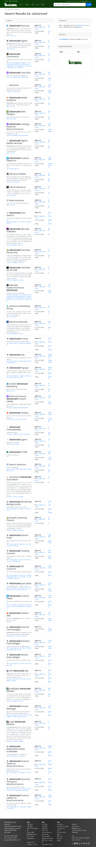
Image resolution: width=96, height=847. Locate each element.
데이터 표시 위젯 (24, 588)
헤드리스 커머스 (12, 299)
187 (49, 228)
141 (49, 146)
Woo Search (15, 214)
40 (49, 445)
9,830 (49, 558)
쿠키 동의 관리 (10, 377)
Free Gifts (20, 72)
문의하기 (59, 838)
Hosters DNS (17, 614)
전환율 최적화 (9, 66)
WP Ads (18, 670)
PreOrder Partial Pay (18, 251)
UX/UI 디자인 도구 (14, 577)
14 (48, 113)
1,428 (49, 85)
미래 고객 (45, 830)
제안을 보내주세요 (81, 25)
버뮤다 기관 (13, 35)
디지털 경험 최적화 (16, 561)
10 (48, 48)
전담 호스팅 (18, 419)
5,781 (49, 550)
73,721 (50, 418)
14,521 (49, 629)
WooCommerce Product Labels (16, 399)
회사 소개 (60, 836)
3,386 (49, 797)
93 (49, 466)
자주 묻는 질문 (61, 832)
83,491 (50, 755)
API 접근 (74, 824)
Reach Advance (17, 464)
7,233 (49, 457)
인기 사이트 (30, 836)
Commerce (13, 55)
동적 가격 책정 (23, 789)
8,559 (49, 414)
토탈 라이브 (38, 25)
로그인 (6, 1)
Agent (18, 439)
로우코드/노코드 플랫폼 (16, 606)
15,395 (50, 746)
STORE (18, 452)
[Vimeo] (84, 843)
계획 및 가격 (30, 842)
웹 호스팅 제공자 (10, 419)
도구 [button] (20, 4)
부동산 (17, 444)
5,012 (49, 402)
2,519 (49, 706)
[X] (73, 843)
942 (49, 585)
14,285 (50, 764)
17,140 (49, 216)
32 (49, 192)
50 (49, 181)
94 (49, 464)
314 (49, 432)
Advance (14, 85)
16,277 (50, 575)
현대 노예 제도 (76, 840)
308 (49, 434)
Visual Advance (17, 187)
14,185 (49, 158)
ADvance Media (17, 173)
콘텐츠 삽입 (22, 343)
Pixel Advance (16, 200)
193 (49, 25)
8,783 (49, 566)
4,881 (49, 159)
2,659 (49, 620)
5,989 (49, 782)
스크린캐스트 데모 (47, 844)
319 (49, 117)
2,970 (49, 583)
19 (48, 40)
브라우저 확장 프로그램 (79, 830)
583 (49, 707)
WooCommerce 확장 (23, 77)
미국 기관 (12, 49)
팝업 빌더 (22, 376)
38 (49, 729)
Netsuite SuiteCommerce (15, 288)
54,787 (50, 163)
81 (48, 249)
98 (49, 179)
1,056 (49, 92)
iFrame (18, 338)
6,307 (49, 595)
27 (49, 517)
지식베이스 (60, 824)
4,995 (49, 542)
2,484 (49, 91)
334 (49, 398)
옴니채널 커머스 (12, 67)
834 (49, 453)
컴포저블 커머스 (27, 64)
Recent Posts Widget (17, 656)
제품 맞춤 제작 (23, 772)
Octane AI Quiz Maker (18, 478)
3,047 (49, 568)
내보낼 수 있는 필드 (63, 826)
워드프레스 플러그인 (14, 169)
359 (49, 72)
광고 (7, 456)
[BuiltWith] (10, 4)
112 (49, 103)
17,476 (50, 342)
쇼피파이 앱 (20, 245)
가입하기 (29, 844)
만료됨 (36, 33)
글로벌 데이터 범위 (47, 838)
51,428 (50, 349)
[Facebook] (77, 843)
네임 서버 (8, 622)
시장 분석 (45, 826)
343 (49, 690)
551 (49, 614)
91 (48, 61)
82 (49, 33)
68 (49, 696)
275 (49, 31)
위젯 (7, 169)
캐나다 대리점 (13, 316)
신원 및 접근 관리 (24, 715)
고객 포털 (14, 716)
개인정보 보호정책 (84, 838)
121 (49, 323)
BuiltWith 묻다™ (32, 834)
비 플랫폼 (14, 77)
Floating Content (17, 552)
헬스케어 (17, 182)
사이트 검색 (22, 222)
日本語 (83, 1)
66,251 (50, 354)
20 (49, 55)
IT (73, 1)
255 (49, 321)
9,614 (49, 589)
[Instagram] (88, 843)
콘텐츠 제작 (16, 578)
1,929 (49, 290)
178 (49, 59)
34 (49, 206)
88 (49, 140)
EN (67, 1)
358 (49, 125)
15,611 (49, 556)
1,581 (49, 552)
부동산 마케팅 (23, 469)
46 (49, 727)
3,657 (49, 403)
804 (49, 537)
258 (49, 327)
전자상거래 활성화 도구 (19, 66)
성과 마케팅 (13, 680)
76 (49, 27)
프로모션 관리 (11, 790)
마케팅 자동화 (23, 361)
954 (49, 694)
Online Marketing (17, 385)
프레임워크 (9, 91)
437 (49, 286)
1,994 (49, 654)
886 (49, 688)
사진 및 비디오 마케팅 (16, 589)
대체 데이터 (45, 834)
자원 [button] (42, 4)
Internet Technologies (17, 628)
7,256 (49, 641)
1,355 (49, 396)
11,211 (49, 505)
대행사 (8, 35)
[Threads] (82, 843)
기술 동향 (30, 826)
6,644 (49, 591)
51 (48, 230)
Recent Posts (17, 536)
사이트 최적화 (22, 679)
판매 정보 (45, 828)
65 (49, 74)
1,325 (49, 292)
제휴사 (59, 840)
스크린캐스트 (61, 828)
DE (68, 1)
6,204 (49, 129)
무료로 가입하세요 (13, 1)
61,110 (49, 715)
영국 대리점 (13, 118)
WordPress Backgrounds (19, 503)
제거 (73, 836)
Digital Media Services (16, 142)
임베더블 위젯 (12, 649)
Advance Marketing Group (18, 307)
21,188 (49, 804)
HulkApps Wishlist (18, 690)
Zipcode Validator (17, 230)
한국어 (79, 1)
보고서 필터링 (46, 836)
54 (49, 99)
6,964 (49, 541)
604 (49, 285)
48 (49, 173)
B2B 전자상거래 (14, 296)
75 (49, 472)
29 (49, 46)
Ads (17, 354)
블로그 (59, 834)
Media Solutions (16, 99)
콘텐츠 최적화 (11, 362)
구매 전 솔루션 (19, 67)
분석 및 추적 (9, 679)
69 (49, 306)
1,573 (49, 78)
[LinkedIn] (75, 843)
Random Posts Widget (18, 642)
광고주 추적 (16, 679)
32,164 (50, 790)
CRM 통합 (75, 832)
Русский (76, 1)
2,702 (49, 452)
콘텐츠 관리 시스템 (11, 444)
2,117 (49, 642)
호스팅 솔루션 (23, 63)
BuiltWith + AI (76, 828)
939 (49, 656)
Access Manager (17, 707)
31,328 (50, 512)
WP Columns (15, 567)
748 (49, 613)
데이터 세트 (75, 826)
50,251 (50, 367)
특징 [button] (26, 4)
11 (48, 478)
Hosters (19, 412)
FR (70, 1)
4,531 (49, 459)
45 (49, 175)
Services (19, 25)
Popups (18, 367)
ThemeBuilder (13, 428)
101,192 (50, 360)
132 (49, 255)
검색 (63, 39)
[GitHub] (86, 843)
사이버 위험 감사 (47, 832)
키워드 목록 (30, 832)
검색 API (8, 223)
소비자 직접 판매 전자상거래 (18, 298)
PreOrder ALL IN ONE (18, 269)
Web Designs (16, 113)
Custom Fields (17, 597)
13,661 (49, 648)
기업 (28, 63)
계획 (32, 4)
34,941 (50, 362)
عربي (90, 1)
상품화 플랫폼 (15, 63)
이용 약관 (75, 838)
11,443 (49, 412)
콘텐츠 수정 (22, 509)
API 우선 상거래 (18, 64)
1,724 (49, 124)
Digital (18, 40)
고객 (37, 4)
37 (49, 251)
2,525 (49, 597)
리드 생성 (11, 470)
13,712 (49, 795)
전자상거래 (9, 63)
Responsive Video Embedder (15, 749)
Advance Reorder (18, 321)
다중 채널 (24, 295)
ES (71, 1)
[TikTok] (79, 843)
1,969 (49, 535)
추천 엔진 (18, 649)
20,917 (50, 646)
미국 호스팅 (24, 419)
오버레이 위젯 (28, 376)
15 (48, 200)
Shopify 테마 (27, 434)
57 (49, 105)
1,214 (49, 80)
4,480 (49, 131)
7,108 (49, 748)
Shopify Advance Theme (16, 519)
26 (49, 439)
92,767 (50, 224)
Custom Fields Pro (17, 159)
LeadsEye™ (30, 838)
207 (49, 111)
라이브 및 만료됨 (39, 31)
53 (49, 148)
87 (49, 54)
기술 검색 (30, 824)
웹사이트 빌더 (23, 577)
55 (49, 97)
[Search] (70, 4)
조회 (88, 4)
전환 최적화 (18, 790)
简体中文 (87, 1)
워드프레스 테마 (16, 91)
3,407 (49, 618)
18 (48, 391)
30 (49, 383)
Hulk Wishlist (15, 723)
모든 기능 (45, 840)
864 (49, 86)
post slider (20, 583)
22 (49, 313)
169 (49, 470)
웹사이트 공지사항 (18, 377)
